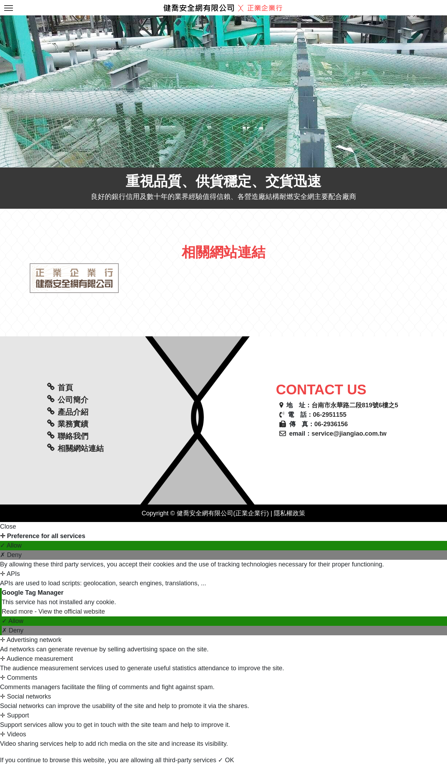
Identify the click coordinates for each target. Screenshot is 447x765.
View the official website (71, 611)
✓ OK (226, 760)
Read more (18, 611)
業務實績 (73, 424)
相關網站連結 (81, 448)
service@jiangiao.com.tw (349, 433)
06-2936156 (331, 424)
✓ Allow (11, 545)
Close (8, 526)
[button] (33, 91)
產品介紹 (73, 412)
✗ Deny (11, 554)
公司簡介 (73, 399)
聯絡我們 (73, 436)
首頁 (65, 387)
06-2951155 (329, 414)
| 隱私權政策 (287, 513)
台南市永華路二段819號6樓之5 (355, 405)
